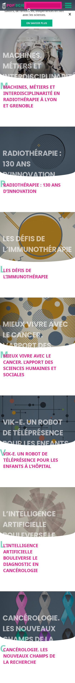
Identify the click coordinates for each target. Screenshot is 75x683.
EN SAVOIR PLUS (36, 23)
